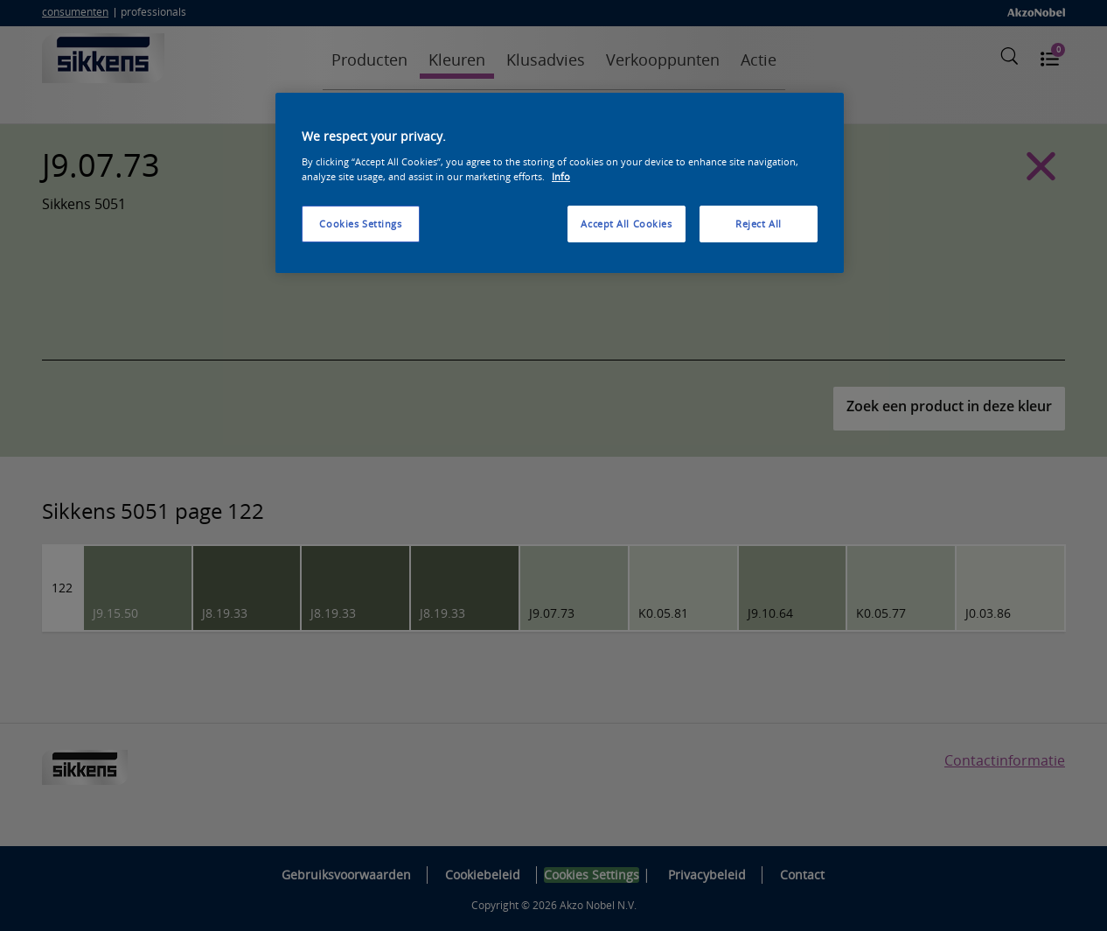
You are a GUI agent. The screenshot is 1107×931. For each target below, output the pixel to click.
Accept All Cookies (626, 223)
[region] (559, 183)
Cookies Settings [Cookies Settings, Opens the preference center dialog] (360, 223)
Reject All (758, 223)
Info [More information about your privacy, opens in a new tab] (561, 176)
